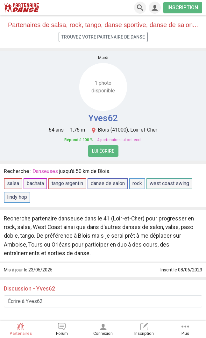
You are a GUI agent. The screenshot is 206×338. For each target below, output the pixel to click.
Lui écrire (103, 151)
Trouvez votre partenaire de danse (103, 37)
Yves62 (103, 118)
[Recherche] (140, 8)
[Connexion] (155, 8)
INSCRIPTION (182, 7)
